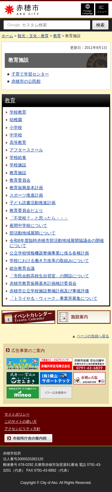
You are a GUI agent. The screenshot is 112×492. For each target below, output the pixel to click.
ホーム (7, 36)
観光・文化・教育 (33, 36)
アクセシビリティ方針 (22, 429)
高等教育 (18, 142)
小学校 (16, 127)
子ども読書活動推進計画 (33, 202)
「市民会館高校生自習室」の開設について (49, 275)
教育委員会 (20, 180)
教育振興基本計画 (26, 187)
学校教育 (18, 112)
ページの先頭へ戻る (93, 336)
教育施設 (18, 172)
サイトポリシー (17, 414)
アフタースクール (26, 150)
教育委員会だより (26, 210)
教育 (57, 36)
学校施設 (18, 165)
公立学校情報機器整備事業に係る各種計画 (49, 253)
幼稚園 (16, 119)
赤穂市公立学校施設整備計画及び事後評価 (49, 290)
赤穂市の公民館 (26, 81)
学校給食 (18, 157)
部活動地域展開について (33, 233)
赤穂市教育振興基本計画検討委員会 (43, 283)
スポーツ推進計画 (26, 195)
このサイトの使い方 (20, 421)
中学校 (16, 135)
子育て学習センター (30, 74)
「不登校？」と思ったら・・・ (39, 218)
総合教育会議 (22, 268)
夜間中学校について (28, 225)
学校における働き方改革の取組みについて (49, 260)
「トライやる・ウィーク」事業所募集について (53, 298)
